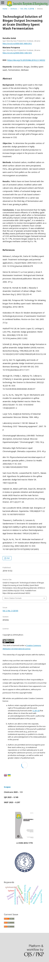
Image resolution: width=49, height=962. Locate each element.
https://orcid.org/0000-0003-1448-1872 (17, 53)
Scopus (7, 787)
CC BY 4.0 (36, 710)
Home (5, 8)
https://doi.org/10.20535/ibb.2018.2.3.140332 (26, 60)
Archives (13, 8)
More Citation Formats (13, 598)
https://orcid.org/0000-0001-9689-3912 (17, 43)
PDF (8, 558)
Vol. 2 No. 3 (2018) (27, 8)
